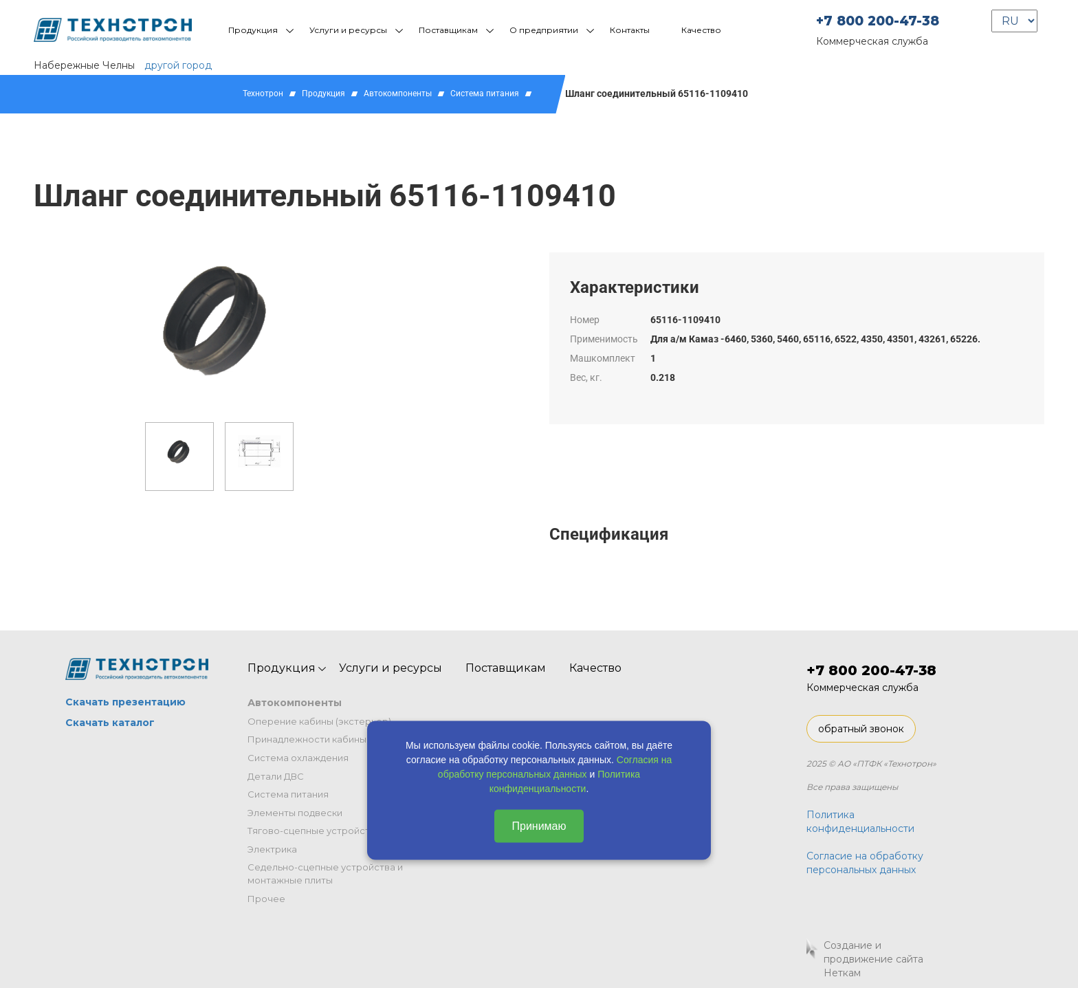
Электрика (272, 849)
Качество (701, 30)
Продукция (253, 30)
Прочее (266, 898)
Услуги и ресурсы (348, 30)
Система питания (484, 93)
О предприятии (543, 30)
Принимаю (539, 825)
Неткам (842, 973)
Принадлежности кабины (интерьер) (333, 739)
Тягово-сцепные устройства (314, 830)
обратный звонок (861, 729)
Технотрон (263, 93)
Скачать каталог (110, 722)
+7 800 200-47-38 (877, 21)
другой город (178, 65)
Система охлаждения (298, 757)
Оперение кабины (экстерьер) (319, 721)
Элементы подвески (295, 812)
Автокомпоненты (398, 93)
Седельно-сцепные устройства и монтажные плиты (325, 873)
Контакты (630, 30)
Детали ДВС (276, 776)
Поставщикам (448, 30)
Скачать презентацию (125, 702)
